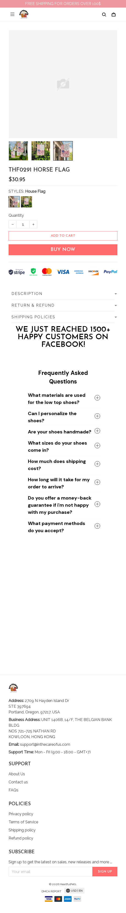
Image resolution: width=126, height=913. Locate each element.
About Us (17, 774)
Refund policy (21, 838)
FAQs (13, 790)
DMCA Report (51, 891)
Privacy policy (21, 814)
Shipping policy (22, 830)
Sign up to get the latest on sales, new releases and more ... (60, 862)
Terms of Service (23, 822)
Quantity (16, 215)
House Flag (35, 191)
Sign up (105, 872)
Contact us (18, 782)
